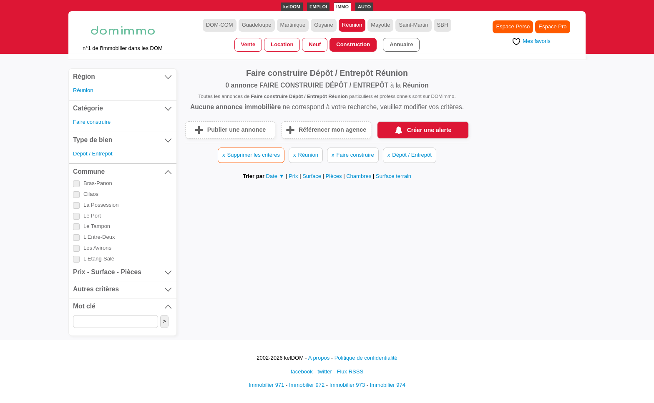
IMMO (342, 6)
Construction (353, 44)
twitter (324, 371)
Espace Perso (513, 26)
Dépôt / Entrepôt (93, 153)
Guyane (323, 25)
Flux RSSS (350, 371)
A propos (319, 358)
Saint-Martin (413, 25)
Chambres (359, 176)
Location (282, 44)
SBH (442, 25)
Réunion (352, 25)
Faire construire (92, 122)
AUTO (364, 6)
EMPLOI (318, 6)
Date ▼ (275, 176)
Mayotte (380, 25)
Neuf (315, 44)
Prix (294, 176)
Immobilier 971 (266, 385)
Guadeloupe (257, 25)
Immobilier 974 (387, 385)
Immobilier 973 (347, 385)
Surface (312, 176)
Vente (248, 44)
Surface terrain (393, 176)
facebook (302, 371)
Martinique (293, 25)
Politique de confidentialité (366, 358)
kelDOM (291, 6)
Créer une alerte (429, 130)
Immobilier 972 (306, 385)
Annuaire (401, 44)
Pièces (335, 176)
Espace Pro (552, 26)
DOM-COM (219, 25)
